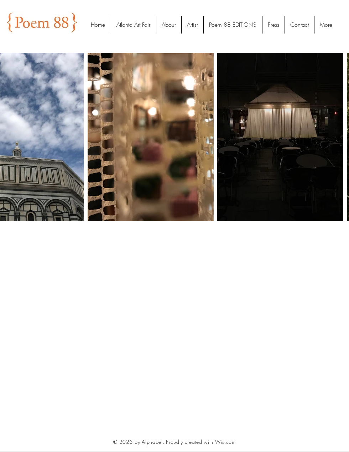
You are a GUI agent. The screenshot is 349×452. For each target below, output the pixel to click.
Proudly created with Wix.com (201, 441)
